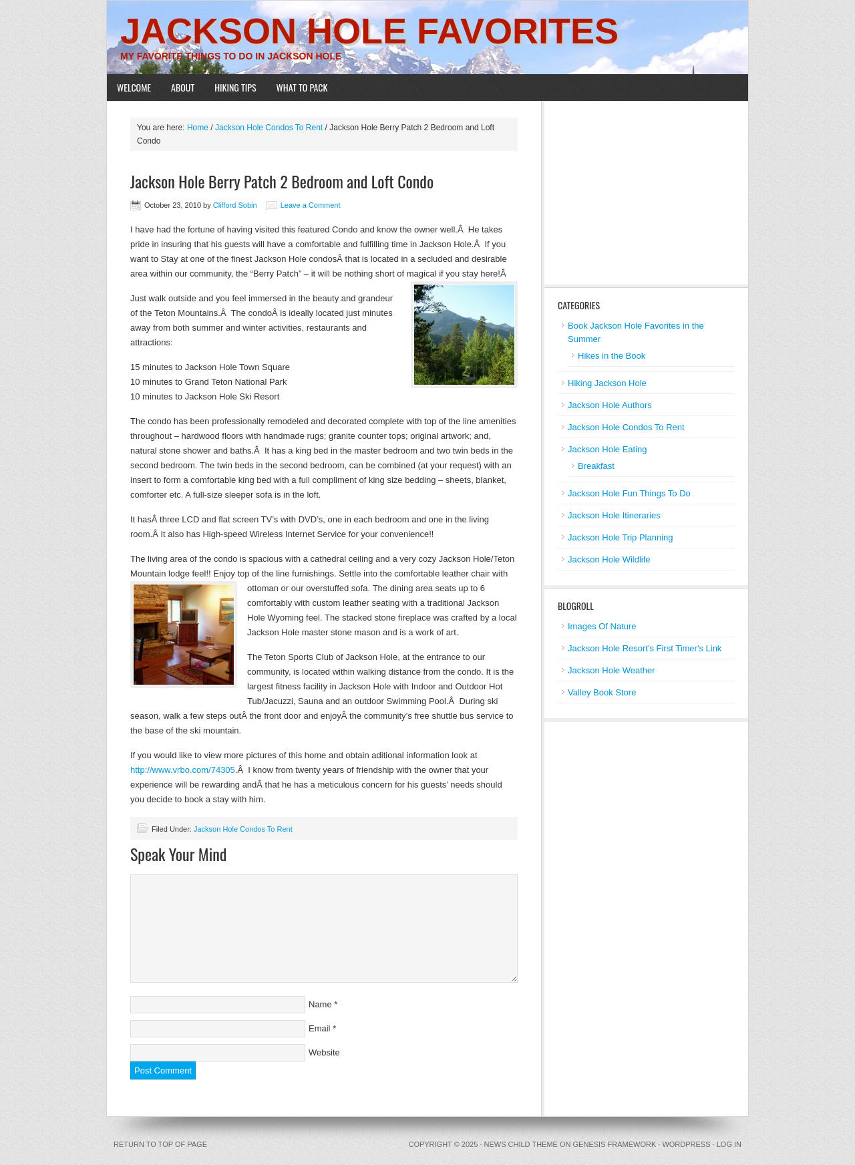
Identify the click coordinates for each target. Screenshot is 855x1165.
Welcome (134, 87)
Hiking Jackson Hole (607, 383)
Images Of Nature (602, 626)
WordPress (686, 1144)
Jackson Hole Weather (611, 670)
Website (324, 1052)
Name (320, 1004)
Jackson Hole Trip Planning (620, 537)
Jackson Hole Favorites (369, 31)
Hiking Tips (235, 87)
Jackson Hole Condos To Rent (243, 829)
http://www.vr (155, 770)
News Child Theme (521, 1144)
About (182, 87)
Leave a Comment (311, 205)
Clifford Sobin (235, 205)
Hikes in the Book (611, 356)
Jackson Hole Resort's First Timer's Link (644, 648)
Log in (729, 1144)
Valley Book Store (602, 692)
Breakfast (596, 466)
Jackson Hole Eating (607, 449)
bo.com (194, 770)
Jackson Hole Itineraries (614, 515)
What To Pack (302, 87)
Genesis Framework (615, 1144)
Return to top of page (160, 1144)
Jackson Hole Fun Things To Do (629, 493)
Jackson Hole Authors (610, 405)
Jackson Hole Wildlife (609, 559)
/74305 (221, 770)
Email (320, 1028)
